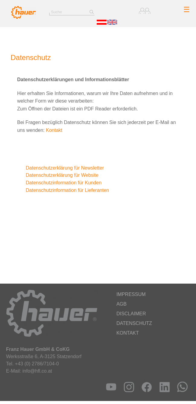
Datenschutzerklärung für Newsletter (60, 167)
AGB (121, 304)
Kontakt (54, 130)
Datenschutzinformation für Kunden (59, 182)
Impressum (131, 294)
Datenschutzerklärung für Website (57, 175)
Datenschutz (134, 323)
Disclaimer (131, 313)
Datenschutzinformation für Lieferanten (63, 190)
